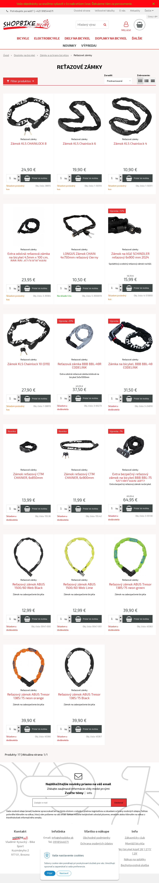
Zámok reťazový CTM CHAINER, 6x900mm (79, 475)
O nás (122, 10)
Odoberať (118, 803)
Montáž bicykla (134, 843)
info (89, 793)
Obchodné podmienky (96, 837)
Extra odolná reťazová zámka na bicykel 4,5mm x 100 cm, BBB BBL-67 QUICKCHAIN (28, 257)
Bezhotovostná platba (135, 865)
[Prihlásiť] (126, 26)
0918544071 (61, 842)
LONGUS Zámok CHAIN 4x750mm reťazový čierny (79, 255)
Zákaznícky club (135, 837)
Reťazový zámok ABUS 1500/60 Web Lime (79, 586)
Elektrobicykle (47, 38)
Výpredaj (88, 45)
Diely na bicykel (77, 38)
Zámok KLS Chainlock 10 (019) (28, 364)
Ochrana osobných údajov (96, 843)
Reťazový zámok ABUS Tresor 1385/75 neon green (130, 586)
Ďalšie (149, 10)
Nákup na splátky (135, 859)
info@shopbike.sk (62, 837)
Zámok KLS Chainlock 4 (130, 143)
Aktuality (135, 10)
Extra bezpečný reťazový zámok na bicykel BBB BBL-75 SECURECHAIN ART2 (130, 477)
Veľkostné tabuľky (105, 10)
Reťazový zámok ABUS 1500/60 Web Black (28, 586)
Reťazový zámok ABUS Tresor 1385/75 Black (79, 696)
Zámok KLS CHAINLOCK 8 (28, 143)
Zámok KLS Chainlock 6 (79, 143)
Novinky (69, 45)
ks (15, 178)
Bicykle (23, 38)
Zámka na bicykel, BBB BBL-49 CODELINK (130, 365)
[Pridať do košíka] (36, 178)
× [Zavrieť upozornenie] (153, 3)
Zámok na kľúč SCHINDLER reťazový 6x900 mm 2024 (130, 255)
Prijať (49, 873)
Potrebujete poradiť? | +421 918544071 (31, 10)
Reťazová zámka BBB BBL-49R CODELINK (79, 365)
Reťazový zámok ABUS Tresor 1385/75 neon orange (28, 696)
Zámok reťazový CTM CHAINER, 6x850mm (28, 475)
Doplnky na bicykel (111, 38)
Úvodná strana (82, 10)
